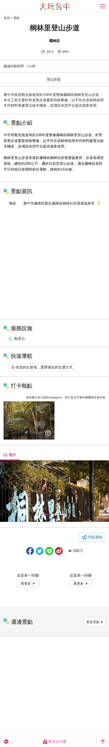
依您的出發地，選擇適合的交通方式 (42, 367)
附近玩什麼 (54, 741)
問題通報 (95, 537)
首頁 (7, 18)
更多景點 (94, 622)
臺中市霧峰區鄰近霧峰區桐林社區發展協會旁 (62, 203)
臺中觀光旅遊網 (55, 6)
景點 (16, 18)
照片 (10, 455)
